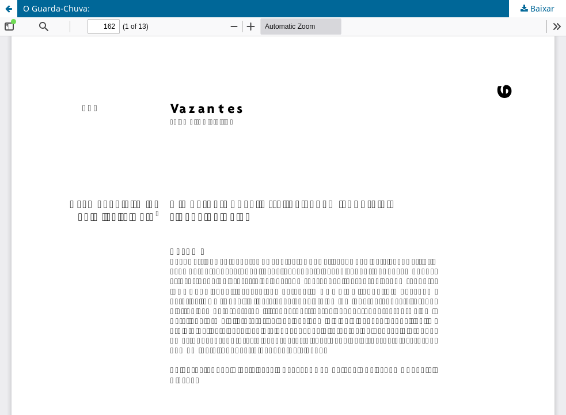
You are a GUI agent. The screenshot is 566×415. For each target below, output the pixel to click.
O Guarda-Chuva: (56, 8)
